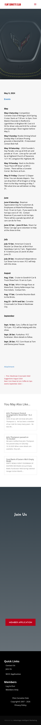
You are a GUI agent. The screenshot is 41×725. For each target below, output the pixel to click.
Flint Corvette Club (20, 698)
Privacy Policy (20, 705)
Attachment (9, 366)
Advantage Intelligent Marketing (25, 720)
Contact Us (10, 665)
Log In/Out (10, 686)
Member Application (20, 622)
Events (7, 99)
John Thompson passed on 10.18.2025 (17, 438)
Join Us (9, 669)
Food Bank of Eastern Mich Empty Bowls (20, 460)
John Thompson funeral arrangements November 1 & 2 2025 (19, 415)
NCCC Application (13, 674)
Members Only (12, 690)
